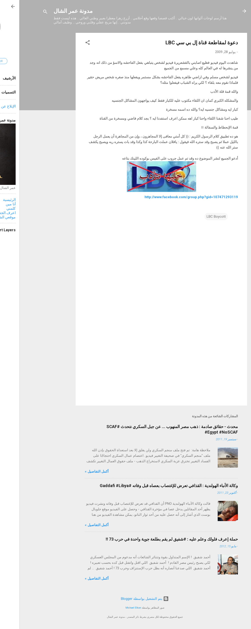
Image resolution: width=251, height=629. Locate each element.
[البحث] (26, 13)
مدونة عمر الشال (53, 11)
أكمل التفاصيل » (77, 471)
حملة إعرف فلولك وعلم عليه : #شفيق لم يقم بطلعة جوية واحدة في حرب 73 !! (152, 539)
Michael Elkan (114, 607)
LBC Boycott (196, 216)
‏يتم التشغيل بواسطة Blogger (125, 599)
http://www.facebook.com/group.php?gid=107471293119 (172, 197)
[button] (68, 43)
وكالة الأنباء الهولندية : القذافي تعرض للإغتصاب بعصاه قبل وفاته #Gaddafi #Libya (149, 485)
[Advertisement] (38, 102)
